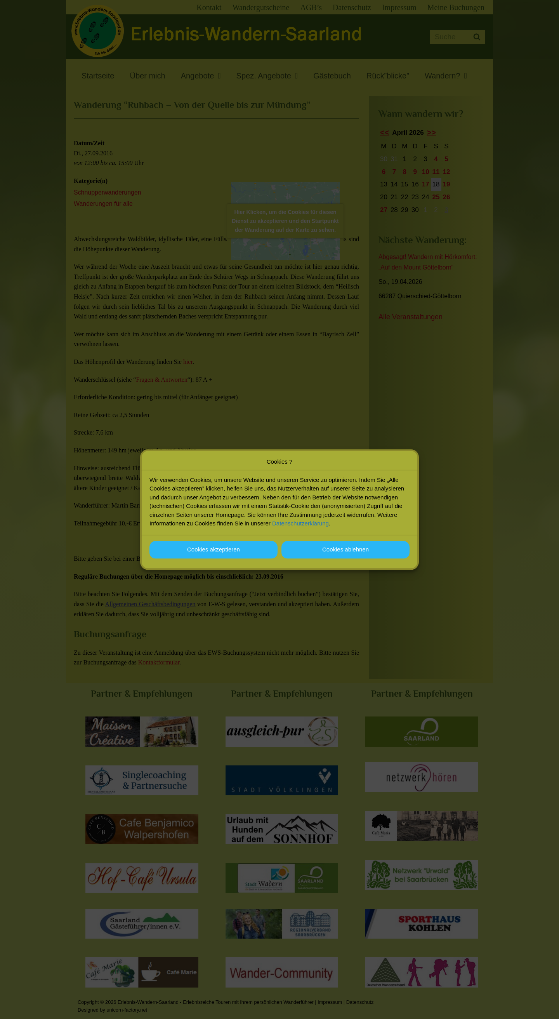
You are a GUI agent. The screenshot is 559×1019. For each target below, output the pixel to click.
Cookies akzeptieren (213, 549)
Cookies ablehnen (345, 549)
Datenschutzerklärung (300, 523)
